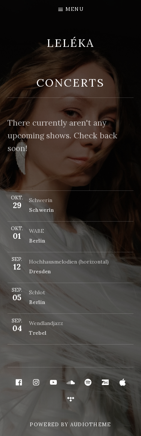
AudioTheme (90, 424)
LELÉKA (70, 43)
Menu (74, 9)
